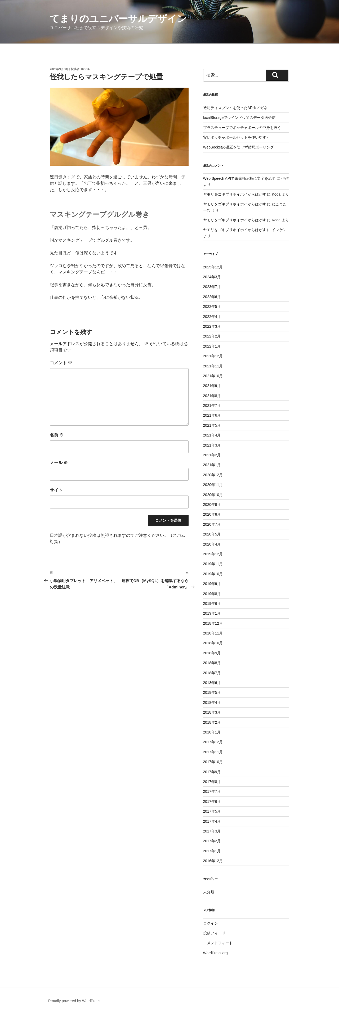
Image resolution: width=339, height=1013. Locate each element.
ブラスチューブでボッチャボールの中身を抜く (242, 127)
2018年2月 (212, 722)
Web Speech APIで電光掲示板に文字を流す (239, 178)
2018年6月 (212, 683)
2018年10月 (213, 643)
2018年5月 (212, 692)
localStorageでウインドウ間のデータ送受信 (239, 117)
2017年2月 (212, 841)
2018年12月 (213, 623)
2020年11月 (213, 485)
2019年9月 (212, 584)
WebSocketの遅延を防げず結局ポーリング (238, 147)
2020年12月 (213, 475)
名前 (57, 435)
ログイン (210, 923)
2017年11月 (213, 752)
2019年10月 (213, 574)
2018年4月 (212, 702)
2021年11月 (213, 366)
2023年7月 (212, 287)
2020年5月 (212, 534)
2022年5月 (212, 306)
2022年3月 (212, 326)
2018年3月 (212, 712)
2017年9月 (212, 772)
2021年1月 (212, 465)
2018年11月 (213, 633)
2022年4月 (212, 316)
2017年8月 (212, 782)
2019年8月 (212, 594)
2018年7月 (212, 673)
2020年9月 (212, 504)
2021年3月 (212, 445)
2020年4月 (212, 544)
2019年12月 (213, 554)
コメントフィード (218, 943)
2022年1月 (212, 346)
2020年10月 (213, 495)
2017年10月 (213, 762)
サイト (56, 490)
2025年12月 (213, 267)
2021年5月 (212, 425)
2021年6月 (212, 415)
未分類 (208, 892)
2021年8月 (212, 396)
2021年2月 (212, 455)
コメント (61, 363)
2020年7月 (212, 524)
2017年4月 (212, 821)
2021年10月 (213, 376)
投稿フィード (214, 933)
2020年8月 (212, 514)
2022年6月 (212, 297)
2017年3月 (212, 831)
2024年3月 (212, 277)
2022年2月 (212, 336)
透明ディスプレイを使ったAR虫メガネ (235, 108)
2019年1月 (212, 613)
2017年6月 (212, 801)
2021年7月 (212, 405)
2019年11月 (213, 564)
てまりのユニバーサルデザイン (118, 18)
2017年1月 (212, 851)
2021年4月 (212, 435)
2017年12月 (213, 742)
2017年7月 (212, 791)
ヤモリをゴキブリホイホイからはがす (234, 194)
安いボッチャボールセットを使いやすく (236, 137)
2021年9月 (212, 386)
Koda (85, 69)
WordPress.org (215, 953)
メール (59, 462)
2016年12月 (213, 861)
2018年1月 (212, 732)
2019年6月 (212, 603)
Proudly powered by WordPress (74, 1001)
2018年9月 (212, 653)
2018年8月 (212, 663)
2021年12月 (213, 356)
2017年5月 (212, 811)
